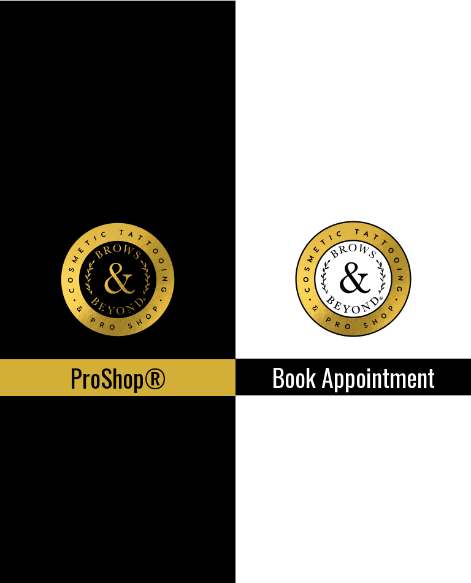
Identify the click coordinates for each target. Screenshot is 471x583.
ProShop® (118, 377)
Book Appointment (353, 377)
